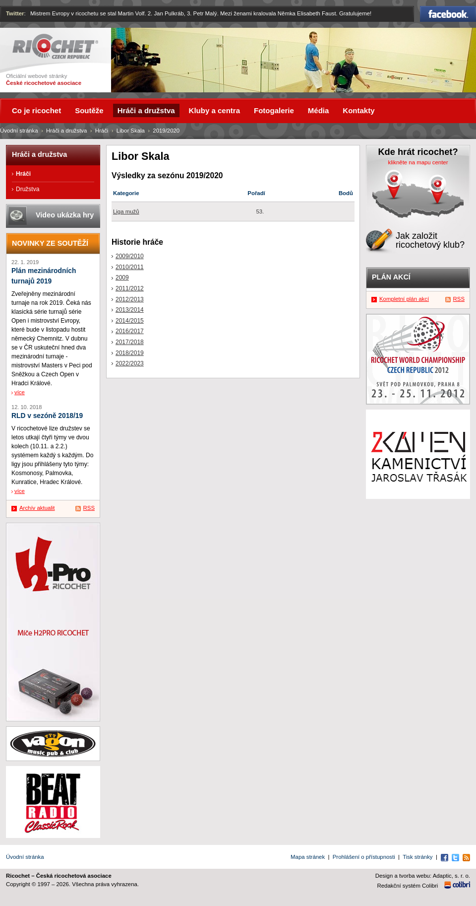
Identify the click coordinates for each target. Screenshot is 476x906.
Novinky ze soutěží (50, 243)
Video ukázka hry (65, 215)
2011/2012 (130, 288)
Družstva (27, 189)
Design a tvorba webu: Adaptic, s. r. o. (422, 876)
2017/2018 (130, 342)
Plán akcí (391, 277)
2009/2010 (130, 256)
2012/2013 (130, 299)
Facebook (448, 14)
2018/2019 (130, 352)
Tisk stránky (417, 857)
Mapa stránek (308, 857)
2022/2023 (130, 363)
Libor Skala (131, 131)
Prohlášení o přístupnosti (364, 857)
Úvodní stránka (19, 131)
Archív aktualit (37, 508)
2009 (122, 277)
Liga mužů (126, 211)
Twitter (15, 13)
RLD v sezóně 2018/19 (47, 415)
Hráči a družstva (66, 131)
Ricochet (55, 46)
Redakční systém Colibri (407, 886)
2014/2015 (130, 320)
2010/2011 (130, 267)
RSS (89, 508)
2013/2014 (130, 309)
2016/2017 (130, 331)
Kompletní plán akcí (404, 299)
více (19, 392)
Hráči (102, 131)
